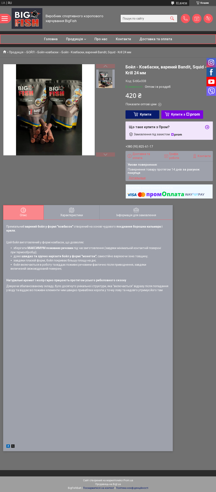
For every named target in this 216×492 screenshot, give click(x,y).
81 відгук (181, 2)
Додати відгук (208, 18)
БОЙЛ (31, 52)
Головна (51, 39)
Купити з (185, 114)
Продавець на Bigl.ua (108, 484)
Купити (145, 114)
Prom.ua (128, 480)
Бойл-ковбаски (48, 52)
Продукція (74, 39)
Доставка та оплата (155, 39)
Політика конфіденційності (132, 488)
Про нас (100, 39)
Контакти (123, 39)
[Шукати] (172, 18)
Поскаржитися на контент (98, 488)
